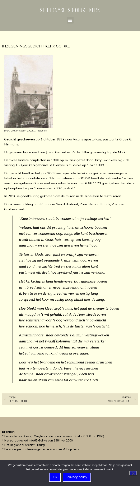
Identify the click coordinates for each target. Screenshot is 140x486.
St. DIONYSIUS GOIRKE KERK (70, 10)
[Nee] (133, 473)
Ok (55, 477)
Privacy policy (77, 477)
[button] (70, 20)
